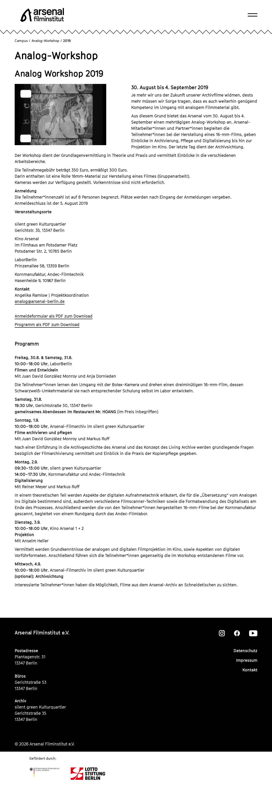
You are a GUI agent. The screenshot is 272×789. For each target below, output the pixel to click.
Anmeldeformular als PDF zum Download (53, 316)
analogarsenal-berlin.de (40, 301)
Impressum (246, 660)
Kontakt (249, 669)
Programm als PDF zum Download (47, 324)
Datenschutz (245, 650)
